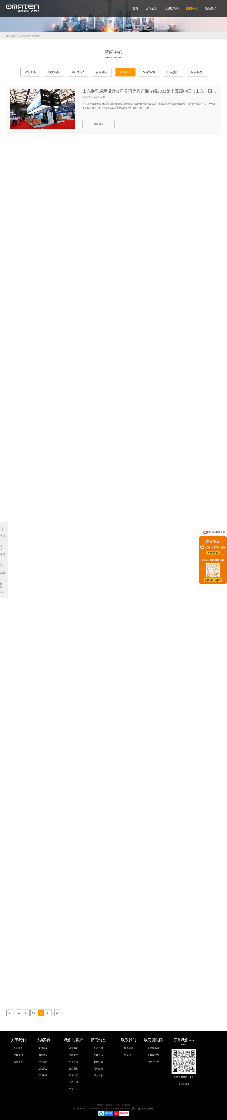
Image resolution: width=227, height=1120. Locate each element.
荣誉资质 (18, 1062)
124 (57, 1013)
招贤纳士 (128, 1055)
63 (19, 1013)
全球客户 (73, 1048)
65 (33, 1013)
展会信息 (197, 72)
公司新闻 (36, 35)
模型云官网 (153, 1062)
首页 (19, 35)
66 (41, 1013)
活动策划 (149, 72)
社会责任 (173, 72)
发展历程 (18, 1055)
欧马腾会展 (153, 1048)
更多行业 (73, 1089)
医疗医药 (73, 1068)
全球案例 (43, 1048)
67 (48, 1013)
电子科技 (73, 1062)
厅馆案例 (43, 1075)
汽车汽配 (73, 1075)
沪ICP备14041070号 (142, 1108)
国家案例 (43, 1055)
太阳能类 (73, 1055)
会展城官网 (153, 1055)
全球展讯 (125, 72)
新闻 (26, 35)
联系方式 (128, 1048)
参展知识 (102, 72)
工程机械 (73, 1082)
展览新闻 (54, 72)
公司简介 (18, 1048)
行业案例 (43, 1062)
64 (26, 1013)
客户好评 (78, 72)
